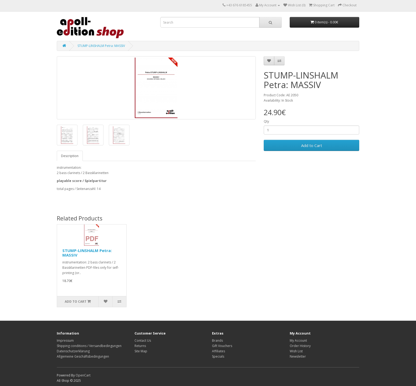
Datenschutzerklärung (73, 351)
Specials (218, 356)
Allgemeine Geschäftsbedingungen (83, 356)
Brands (217, 340)
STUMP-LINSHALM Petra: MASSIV (101, 46)
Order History (300, 346)
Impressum (65, 340)
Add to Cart (311, 145)
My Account (298, 340)
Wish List (296, 351)
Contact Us (143, 340)
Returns (140, 346)
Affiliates (218, 351)
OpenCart (83, 375)
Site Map (141, 351)
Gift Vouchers (222, 346)
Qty (266, 121)
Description (70, 156)
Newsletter (298, 356)
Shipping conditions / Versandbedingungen (89, 346)
